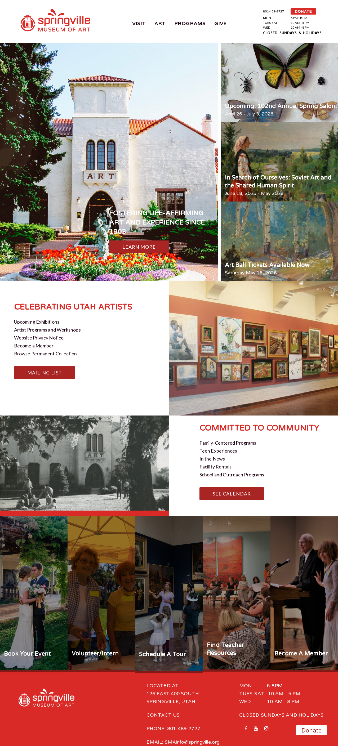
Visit (139, 23)
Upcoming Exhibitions (36, 322)
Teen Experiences (218, 451)
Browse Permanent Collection (45, 353)
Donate (311, 730)
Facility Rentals (215, 467)
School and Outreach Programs (231, 474)
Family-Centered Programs (227, 443)
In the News (212, 459)
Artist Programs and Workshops (47, 330)
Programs (190, 23)
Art (160, 23)
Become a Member (34, 346)
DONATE (303, 11)
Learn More (139, 247)
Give (220, 23)
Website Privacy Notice (39, 338)
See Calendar (232, 494)
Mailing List (44, 373)
